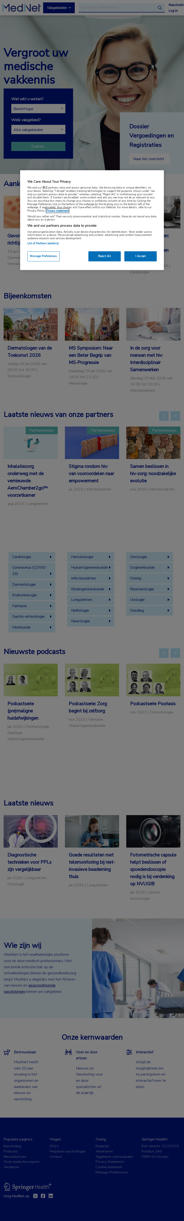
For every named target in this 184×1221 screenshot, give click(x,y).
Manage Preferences (43, 256)
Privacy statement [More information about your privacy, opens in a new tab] (57, 211)
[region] (92, 220)
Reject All (104, 256)
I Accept (140, 256)
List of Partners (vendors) (43, 243)
